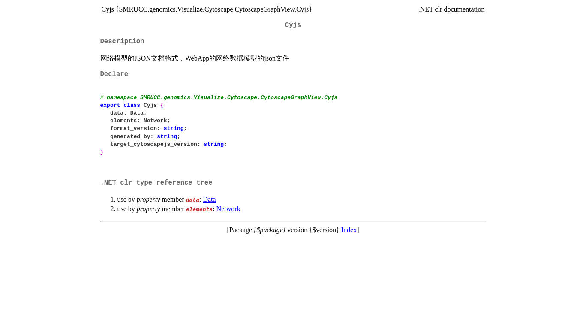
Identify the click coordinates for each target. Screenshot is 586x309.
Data (209, 199)
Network (228, 208)
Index (349, 229)
